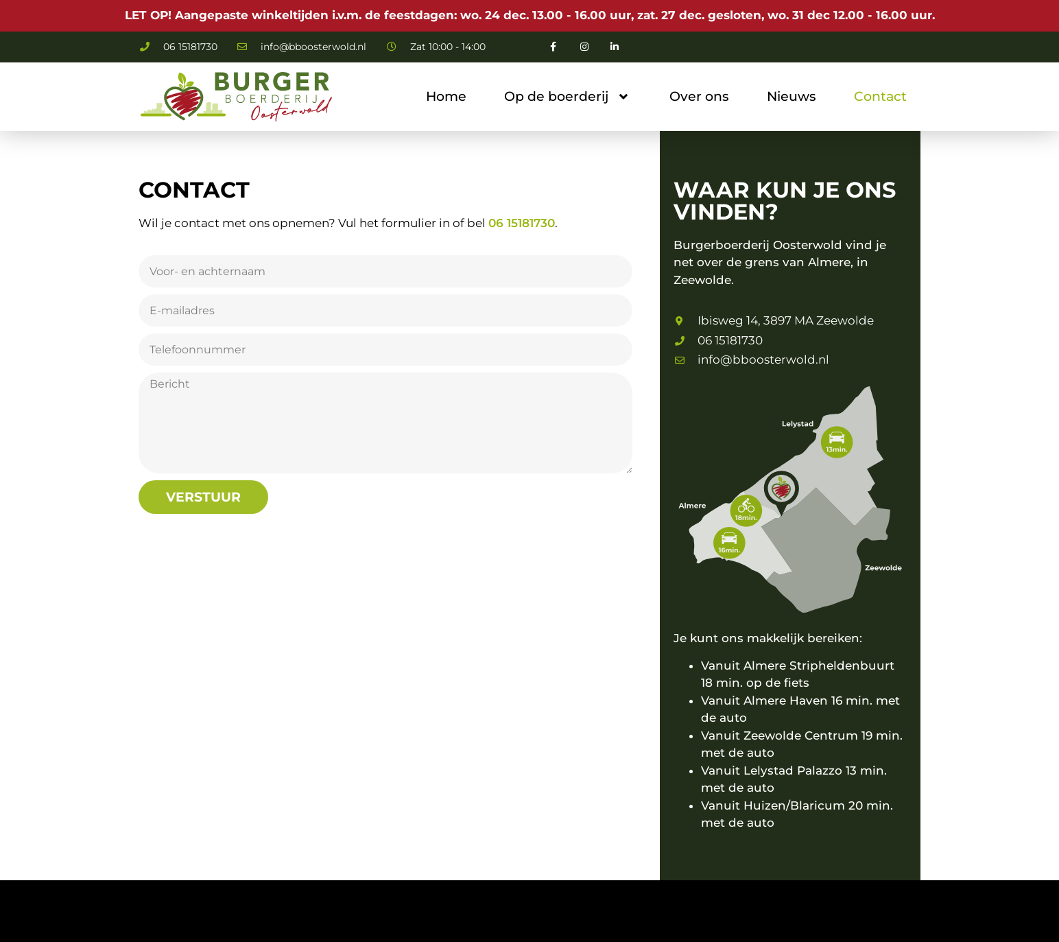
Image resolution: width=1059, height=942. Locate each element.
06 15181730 (521, 223)
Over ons (699, 96)
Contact (880, 96)
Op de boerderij (568, 96)
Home (446, 96)
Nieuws (791, 96)
